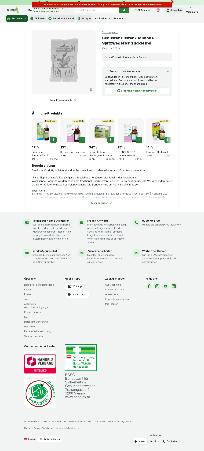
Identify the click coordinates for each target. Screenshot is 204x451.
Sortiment (16, 18)
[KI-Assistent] (143, 10)
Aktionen (37, 18)
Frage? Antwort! (97, 220)
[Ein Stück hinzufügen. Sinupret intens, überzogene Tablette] (110, 140)
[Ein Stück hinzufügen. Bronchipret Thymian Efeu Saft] (53, 140)
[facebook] (149, 286)
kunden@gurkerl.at (45, 251)
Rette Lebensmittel (61, 18)
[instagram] (157, 286)
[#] (81, 357)
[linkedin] (174, 286)
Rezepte (84, 18)
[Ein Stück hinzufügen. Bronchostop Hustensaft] (82, 140)
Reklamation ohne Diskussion (51, 220)
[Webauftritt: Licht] (154, 441)
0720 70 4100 (151, 220)
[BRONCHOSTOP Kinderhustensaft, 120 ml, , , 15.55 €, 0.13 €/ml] (131, 131)
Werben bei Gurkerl (154, 251)
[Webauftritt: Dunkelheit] (170, 441)
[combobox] (97, 10)
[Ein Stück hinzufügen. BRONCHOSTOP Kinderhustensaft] (139, 140)
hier (77, 428)
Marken (120, 18)
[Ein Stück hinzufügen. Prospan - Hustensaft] (167, 140)
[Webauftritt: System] (140, 441)
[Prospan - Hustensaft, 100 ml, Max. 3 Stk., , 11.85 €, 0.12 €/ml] (159, 131)
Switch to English (50, 439)
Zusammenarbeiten (99, 251)
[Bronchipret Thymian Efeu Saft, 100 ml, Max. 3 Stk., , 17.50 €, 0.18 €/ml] (45, 131)
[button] (174, 10)
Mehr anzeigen (138, 83)
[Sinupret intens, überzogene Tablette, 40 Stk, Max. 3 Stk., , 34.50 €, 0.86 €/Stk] (102, 131)
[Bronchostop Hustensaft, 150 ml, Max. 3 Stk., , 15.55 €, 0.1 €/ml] (73, 131)
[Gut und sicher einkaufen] (40, 393)
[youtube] (165, 286)
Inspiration (102, 18)
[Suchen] (124, 10)
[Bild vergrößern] (91, 89)
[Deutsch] (159, 10)
